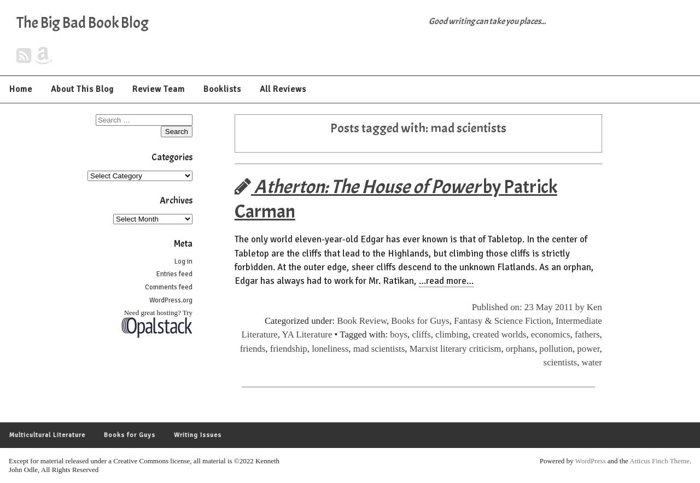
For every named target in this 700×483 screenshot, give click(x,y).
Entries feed (174, 274)
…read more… (446, 281)
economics (550, 334)
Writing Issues (197, 435)
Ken (594, 307)
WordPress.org (170, 300)
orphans (520, 349)
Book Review (362, 321)
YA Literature (307, 334)
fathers (587, 334)
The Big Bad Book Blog (82, 23)
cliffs (421, 334)
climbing (451, 334)
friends (253, 349)
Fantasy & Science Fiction (502, 321)
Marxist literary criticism (455, 349)
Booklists (222, 89)
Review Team (158, 89)
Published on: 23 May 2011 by (529, 307)
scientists (561, 362)
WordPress (590, 461)
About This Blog (82, 89)
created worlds (499, 334)
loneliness (330, 349)
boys (398, 334)
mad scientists (379, 349)
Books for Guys (420, 321)
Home (20, 89)
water (592, 362)
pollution (556, 349)
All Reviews (283, 89)
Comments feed (168, 287)
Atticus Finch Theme (659, 461)
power (588, 349)
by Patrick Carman (396, 199)
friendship (288, 349)
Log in (183, 261)
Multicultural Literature (47, 435)
